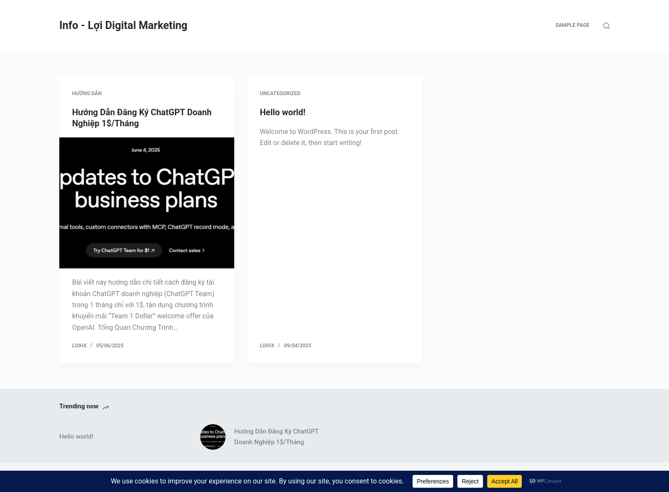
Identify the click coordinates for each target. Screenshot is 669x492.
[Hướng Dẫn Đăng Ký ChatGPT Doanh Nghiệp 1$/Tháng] (146, 203)
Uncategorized (280, 93)
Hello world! (282, 112)
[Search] (606, 26)
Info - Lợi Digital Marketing (123, 25)
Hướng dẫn (87, 93)
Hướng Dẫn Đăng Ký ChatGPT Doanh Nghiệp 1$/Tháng (276, 437)
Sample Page (573, 25)
